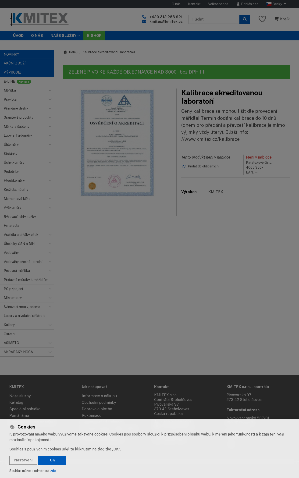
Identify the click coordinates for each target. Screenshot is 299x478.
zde (53, 471)
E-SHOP (94, 35)
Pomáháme (19, 415)
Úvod (18, 35)
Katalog (16, 402)
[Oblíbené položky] (262, 19)
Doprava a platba (97, 409)
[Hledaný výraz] (214, 19)
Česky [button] (274, 4)
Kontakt (194, 4)
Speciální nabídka (24, 409)
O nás (176, 4)
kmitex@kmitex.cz (166, 21)
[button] (50, 90)
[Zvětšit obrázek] (117, 143)
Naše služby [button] (63, 35)
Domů (70, 52)
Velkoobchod (218, 4)
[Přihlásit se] (247, 4)
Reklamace (91, 415)
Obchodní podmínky (99, 402)
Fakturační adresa (243, 410)
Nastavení (23, 460)
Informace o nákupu (99, 396)
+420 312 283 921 (166, 17)
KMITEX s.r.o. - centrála (248, 387)
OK (52, 460)
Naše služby (20, 396)
